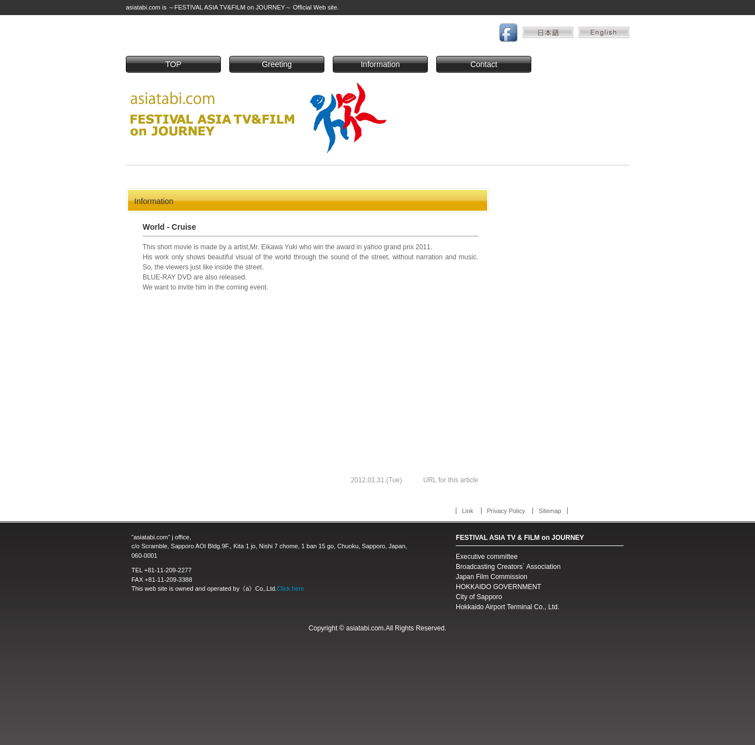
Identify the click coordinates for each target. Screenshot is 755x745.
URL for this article (450, 480)
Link (467, 510)
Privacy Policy (506, 510)
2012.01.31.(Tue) (376, 480)
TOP (174, 64)
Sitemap (550, 510)
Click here (290, 588)
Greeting (277, 64)
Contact (483, 64)
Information (380, 64)
